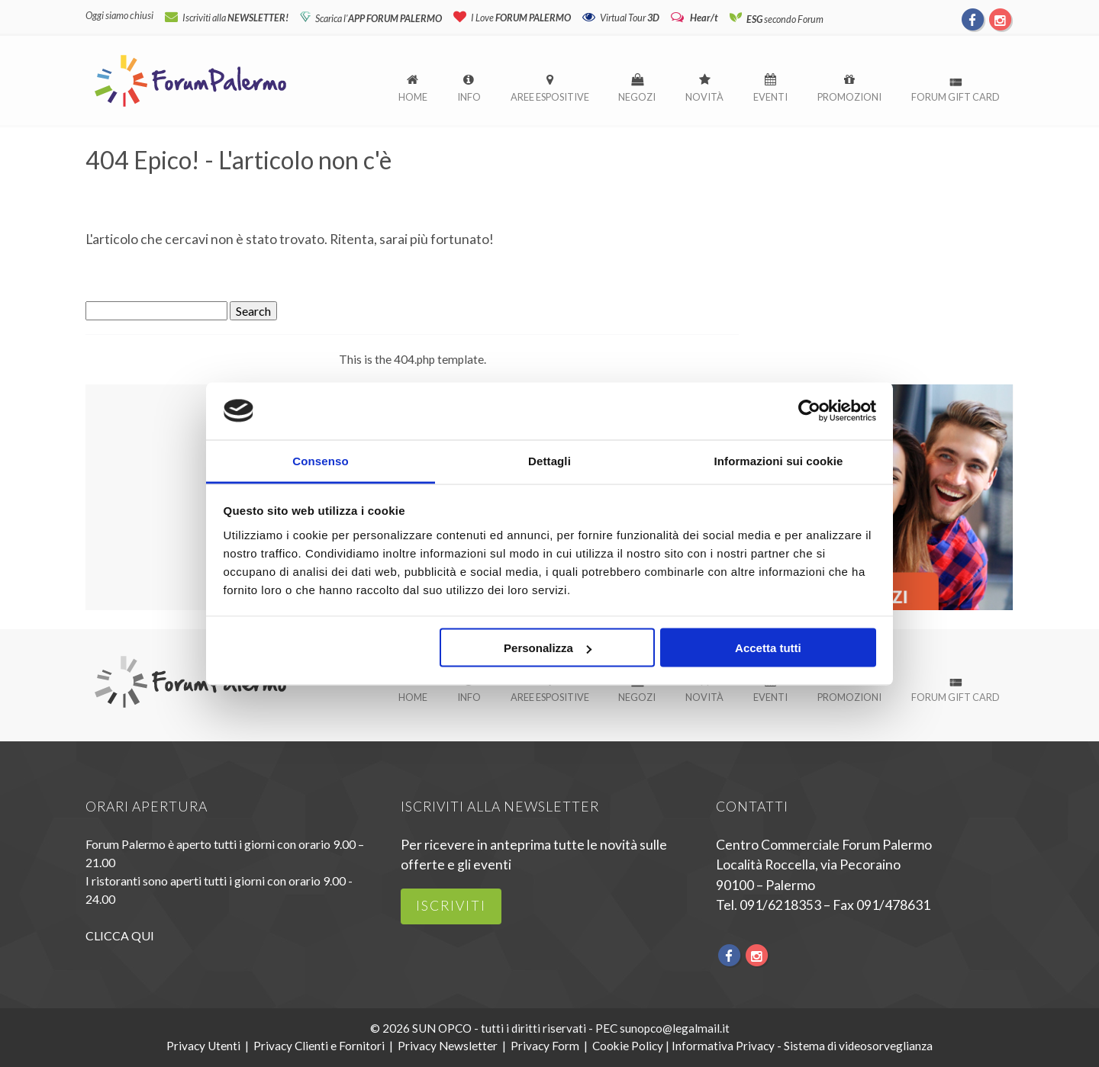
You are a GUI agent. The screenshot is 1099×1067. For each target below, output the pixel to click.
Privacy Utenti (203, 1046)
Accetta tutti (768, 647)
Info (469, 97)
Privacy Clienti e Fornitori (319, 1046)
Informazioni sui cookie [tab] (778, 461)
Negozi (637, 97)
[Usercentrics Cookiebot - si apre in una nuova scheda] (809, 410)
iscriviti (451, 906)
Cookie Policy (627, 1046)
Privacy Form (545, 1046)
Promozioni (849, 97)
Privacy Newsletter (448, 1046)
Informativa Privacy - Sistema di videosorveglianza (802, 1046)
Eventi (770, 97)
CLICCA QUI (119, 935)
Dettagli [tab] (549, 461)
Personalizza (547, 647)
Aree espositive (550, 97)
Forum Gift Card (955, 97)
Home (412, 97)
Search (253, 311)
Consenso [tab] (320, 461)
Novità (704, 97)
